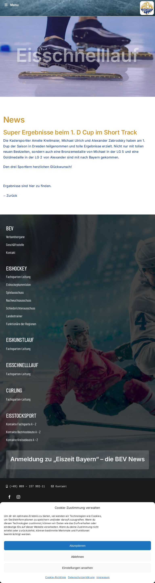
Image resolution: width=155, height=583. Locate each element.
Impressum (103, 577)
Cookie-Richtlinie (55, 577)
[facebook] (9, 496)
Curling (14, 390)
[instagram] (18, 496)
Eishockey (16, 268)
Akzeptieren (77, 545)
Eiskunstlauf (20, 339)
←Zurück (10, 196)
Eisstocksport (21, 415)
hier (32, 186)
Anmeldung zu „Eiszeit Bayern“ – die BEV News (77, 459)
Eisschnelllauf (22, 364)
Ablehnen (77, 556)
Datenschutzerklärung (81, 577)
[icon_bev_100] (147, 3)
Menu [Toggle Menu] (11, 5)
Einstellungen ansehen (77, 567)
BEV (10, 228)
